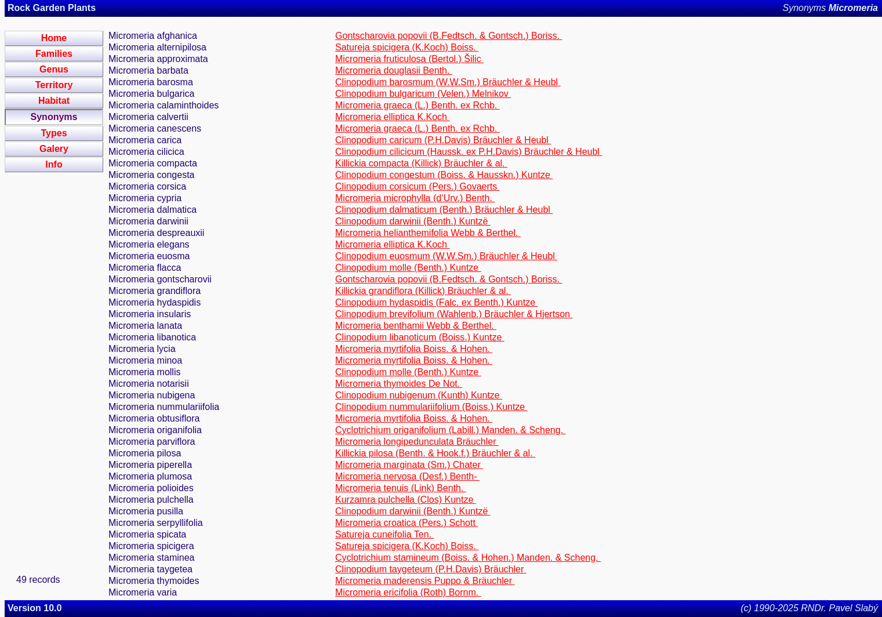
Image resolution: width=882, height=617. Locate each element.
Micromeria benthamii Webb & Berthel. (415, 326)
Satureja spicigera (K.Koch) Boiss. (406, 47)
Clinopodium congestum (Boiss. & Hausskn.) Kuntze (444, 175)
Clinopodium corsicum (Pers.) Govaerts (417, 186)
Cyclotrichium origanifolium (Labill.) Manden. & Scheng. (450, 430)
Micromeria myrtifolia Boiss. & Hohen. (413, 349)
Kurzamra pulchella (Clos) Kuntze (405, 500)
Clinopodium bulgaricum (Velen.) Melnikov (423, 94)
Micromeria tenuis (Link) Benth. (400, 488)
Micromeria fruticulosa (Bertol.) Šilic (409, 59)
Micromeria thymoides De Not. (399, 384)
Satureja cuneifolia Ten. (384, 534)
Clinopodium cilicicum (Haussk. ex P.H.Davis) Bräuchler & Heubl (468, 152)
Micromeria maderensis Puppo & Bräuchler (424, 581)
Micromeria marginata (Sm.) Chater (409, 465)
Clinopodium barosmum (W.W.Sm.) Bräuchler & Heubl (448, 82)
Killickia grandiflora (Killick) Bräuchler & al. (423, 291)
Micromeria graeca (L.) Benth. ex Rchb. (417, 105)
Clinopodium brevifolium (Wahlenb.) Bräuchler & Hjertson (453, 314)
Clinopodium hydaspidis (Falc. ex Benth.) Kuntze (436, 302)
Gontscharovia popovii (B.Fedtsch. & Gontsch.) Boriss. (448, 36)
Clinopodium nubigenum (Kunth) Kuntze (418, 395)
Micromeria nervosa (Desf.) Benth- (407, 476)
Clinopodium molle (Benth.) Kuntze (408, 268)
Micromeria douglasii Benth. (393, 70)
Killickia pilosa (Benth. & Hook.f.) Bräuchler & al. (435, 453)
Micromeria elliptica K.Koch (392, 117)
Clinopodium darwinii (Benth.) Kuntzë (413, 221)
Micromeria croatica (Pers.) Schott (406, 523)
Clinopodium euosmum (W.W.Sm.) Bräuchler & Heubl (446, 256)
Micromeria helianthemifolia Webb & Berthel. (428, 233)
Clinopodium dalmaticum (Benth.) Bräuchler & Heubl (444, 210)
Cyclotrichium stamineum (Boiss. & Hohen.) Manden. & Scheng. (468, 557)
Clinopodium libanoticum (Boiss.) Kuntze (419, 337)
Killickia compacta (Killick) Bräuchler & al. (421, 163)
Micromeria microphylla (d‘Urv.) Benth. (415, 198)
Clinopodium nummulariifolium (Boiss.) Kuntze (431, 407)
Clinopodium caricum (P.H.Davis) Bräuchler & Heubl (443, 140)
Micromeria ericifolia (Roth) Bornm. (408, 592)
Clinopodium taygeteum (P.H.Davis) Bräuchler (431, 569)
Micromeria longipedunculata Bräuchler (417, 442)
